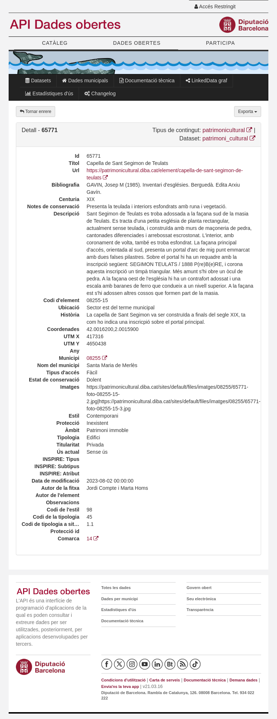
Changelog (100, 93)
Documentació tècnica (147, 80)
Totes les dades (116, 587)
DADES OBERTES (137, 43)
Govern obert (198, 587)
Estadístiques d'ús (49, 93)
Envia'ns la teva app (120, 686)
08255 (97, 358)
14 (92, 538)
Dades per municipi (119, 599)
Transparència (200, 609)
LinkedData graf (206, 80)
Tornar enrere (35, 111)
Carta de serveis (164, 680)
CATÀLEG (54, 43)
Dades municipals (85, 80)
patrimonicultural (227, 130)
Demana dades (243, 680)
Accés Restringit (215, 6)
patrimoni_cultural (228, 138)
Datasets (38, 80)
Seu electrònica (201, 599)
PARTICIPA (220, 43)
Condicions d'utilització (123, 680)
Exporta (247, 111)
